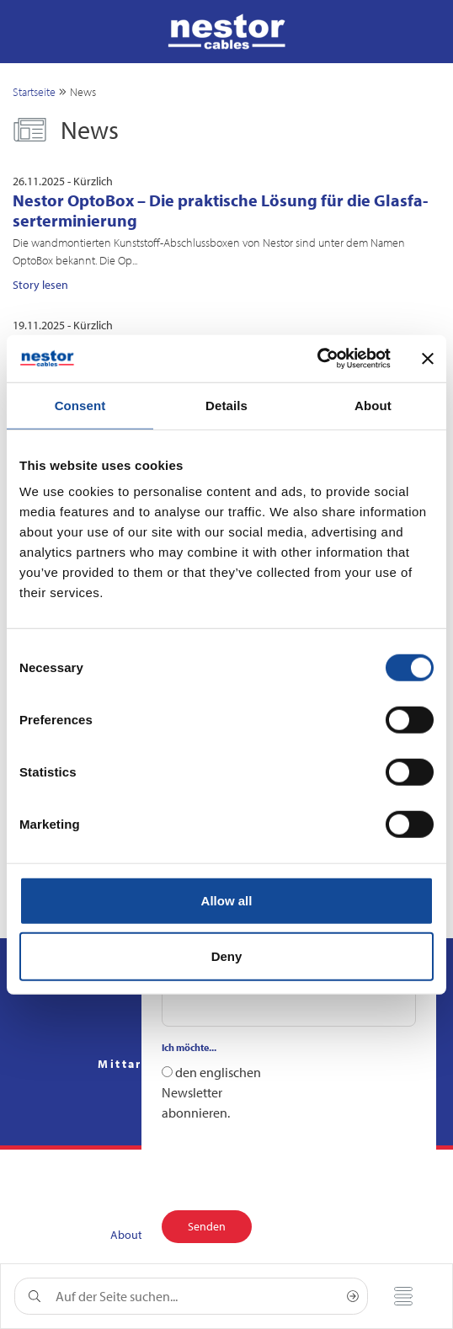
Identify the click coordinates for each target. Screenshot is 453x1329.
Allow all (227, 901)
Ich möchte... (189, 1047)
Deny (226, 955)
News (83, 91)
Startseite (34, 91)
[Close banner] (428, 359)
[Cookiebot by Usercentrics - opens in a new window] (317, 359)
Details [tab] (226, 405)
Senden (207, 1226)
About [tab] (373, 405)
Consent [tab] (80, 405)
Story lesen (40, 284)
